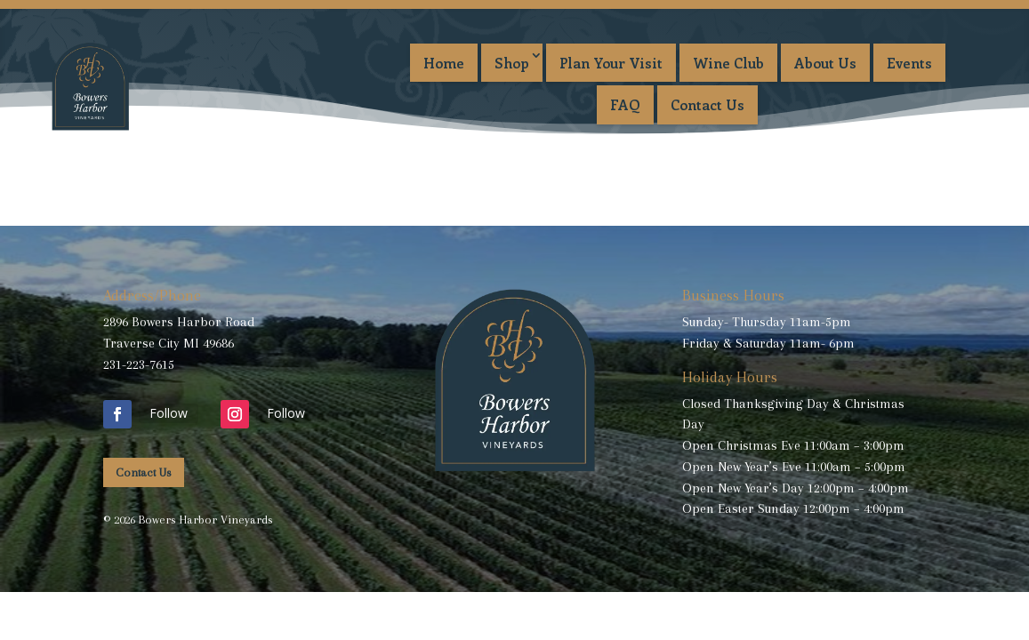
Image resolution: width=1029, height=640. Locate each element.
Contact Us (707, 104)
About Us (825, 62)
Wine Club (728, 62)
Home (443, 62)
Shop (511, 62)
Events (909, 62)
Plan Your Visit (611, 62)
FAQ (625, 104)
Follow (168, 412)
